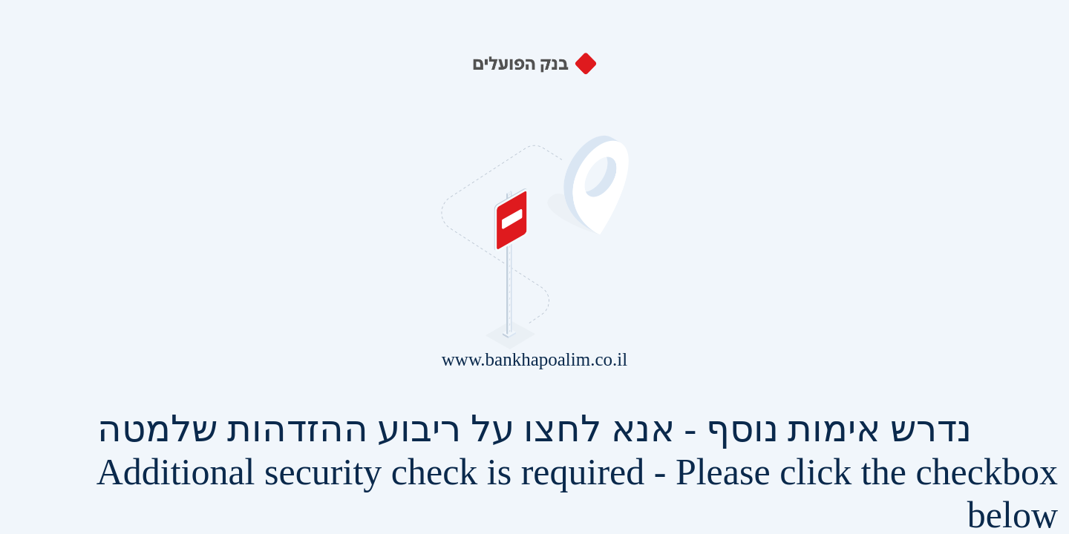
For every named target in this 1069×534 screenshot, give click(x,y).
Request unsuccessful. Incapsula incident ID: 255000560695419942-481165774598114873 (534, 267)
